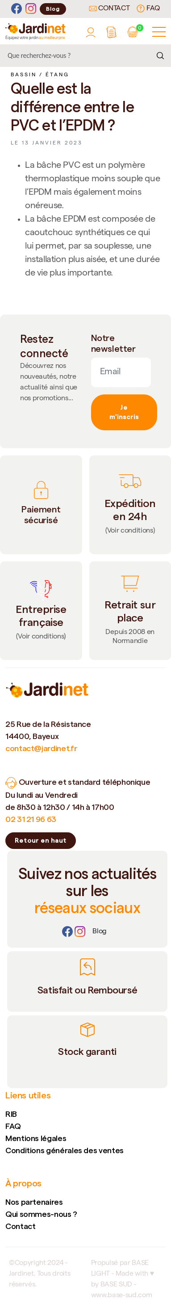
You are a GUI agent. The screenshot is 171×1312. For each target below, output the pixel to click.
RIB (11, 1114)
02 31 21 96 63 (30, 819)
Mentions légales (35, 1138)
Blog (53, 9)
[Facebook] (16, 8)
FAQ (148, 8)
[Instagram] (30, 8)
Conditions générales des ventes (64, 1150)
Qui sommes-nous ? (41, 1214)
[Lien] (100, 931)
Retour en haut (41, 840)
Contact (109, 9)
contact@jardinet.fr (41, 748)
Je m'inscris (124, 412)
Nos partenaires (34, 1202)
